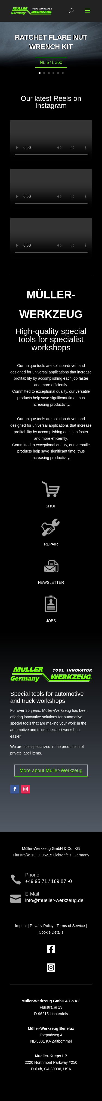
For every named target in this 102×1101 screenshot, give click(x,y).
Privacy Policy (42, 926)
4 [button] (53, 73)
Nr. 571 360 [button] (51, 62)
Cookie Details (51, 932)
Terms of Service (71, 926)
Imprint (21, 926)
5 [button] (58, 73)
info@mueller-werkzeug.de (54, 900)
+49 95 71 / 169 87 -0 (48, 881)
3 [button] (49, 73)
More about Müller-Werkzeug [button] (51, 770)
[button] (87, 14)
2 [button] (44, 73)
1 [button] (40, 73)
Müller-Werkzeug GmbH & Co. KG (51, 848)
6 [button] (63, 73)
